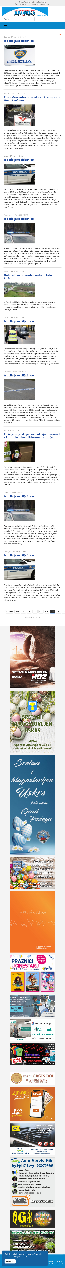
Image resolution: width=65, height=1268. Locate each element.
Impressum (59, 1261)
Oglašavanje (59, 1263)
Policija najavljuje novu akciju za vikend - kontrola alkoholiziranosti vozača (32, 435)
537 (40, 611)
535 (29, 611)
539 (52, 611)
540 (58, 611)
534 (23, 611)
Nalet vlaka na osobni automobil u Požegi (28, 276)
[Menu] (5, 25)
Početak (9, 611)
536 (35, 611)
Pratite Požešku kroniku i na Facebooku (32, 2)
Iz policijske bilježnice (19, 41)
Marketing (49, 1263)
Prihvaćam (10, 1261)
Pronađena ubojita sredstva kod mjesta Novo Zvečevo (32, 98)
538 (46, 611)
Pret (17, 611)
